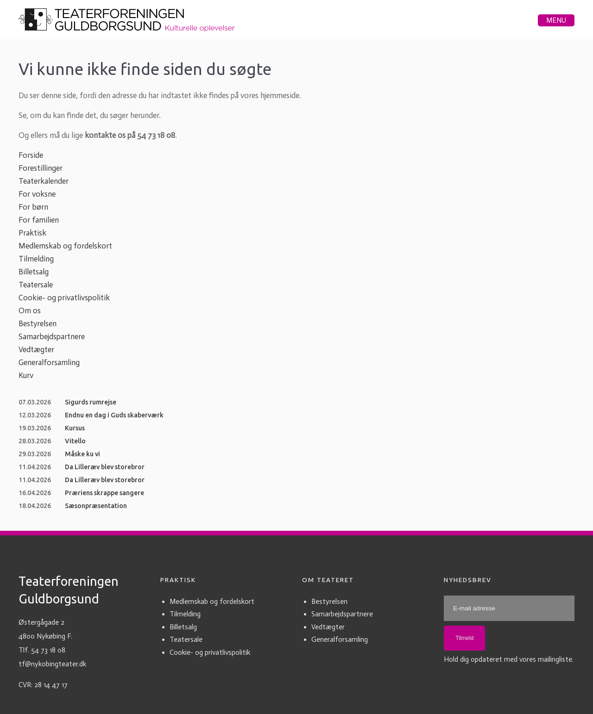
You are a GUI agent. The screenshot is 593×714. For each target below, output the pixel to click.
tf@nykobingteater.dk (52, 664)
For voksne (37, 194)
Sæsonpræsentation (96, 505)
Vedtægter (36, 349)
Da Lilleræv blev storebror (105, 467)
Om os (30, 310)
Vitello (75, 441)
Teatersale (36, 284)
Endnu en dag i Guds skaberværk (114, 415)
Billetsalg (34, 271)
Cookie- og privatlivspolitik (64, 297)
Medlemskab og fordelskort (65, 245)
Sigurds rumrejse (90, 402)
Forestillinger (41, 168)
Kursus (75, 428)
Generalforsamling (49, 362)
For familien (39, 219)
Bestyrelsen (38, 323)
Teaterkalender (44, 181)
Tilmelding (36, 258)
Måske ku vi (82, 454)
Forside (31, 155)
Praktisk (32, 232)
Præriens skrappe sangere (104, 493)
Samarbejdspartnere (52, 336)
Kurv (26, 375)
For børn (33, 206)
